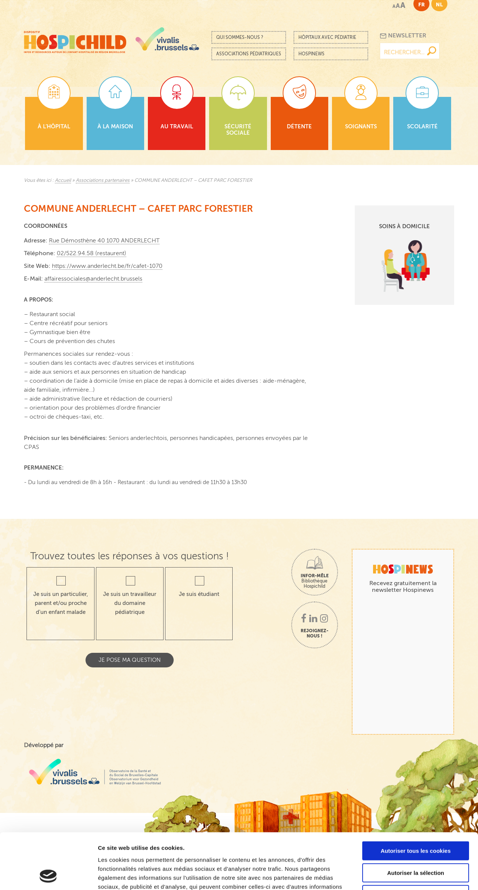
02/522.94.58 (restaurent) (91, 253)
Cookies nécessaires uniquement (415, 842)
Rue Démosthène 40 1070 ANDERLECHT (104, 240)
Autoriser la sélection (415, 820)
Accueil (63, 180)
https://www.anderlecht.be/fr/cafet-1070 (107, 266)
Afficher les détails (411, 875)
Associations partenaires (103, 180)
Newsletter (403, 35)
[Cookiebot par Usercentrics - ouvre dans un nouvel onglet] (48, 875)
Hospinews (311, 53)
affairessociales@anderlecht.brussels (93, 278)
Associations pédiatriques (248, 53)
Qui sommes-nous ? (239, 37)
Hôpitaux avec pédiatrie (327, 37)
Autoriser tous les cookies (416, 798)
